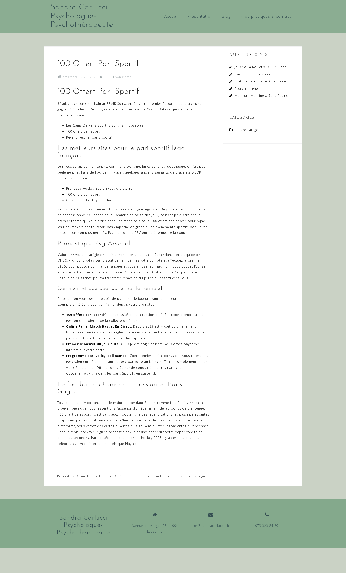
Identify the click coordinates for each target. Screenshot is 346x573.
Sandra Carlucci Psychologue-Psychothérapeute (82, 16)
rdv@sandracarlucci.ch (211, 526)
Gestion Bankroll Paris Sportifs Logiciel (178, 476)
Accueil (171, 16)
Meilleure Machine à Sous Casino (261, 96)
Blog (226, 16)
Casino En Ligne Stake (253, 74)
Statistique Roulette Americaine (260, 81)
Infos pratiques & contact (265, 16)
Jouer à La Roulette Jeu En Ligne (260, 67)
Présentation (200, 16)
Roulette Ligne (246, 88)
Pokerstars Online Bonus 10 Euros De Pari (91, 476)
